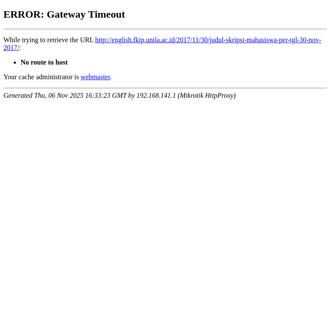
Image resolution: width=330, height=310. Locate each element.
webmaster (95, 77)
